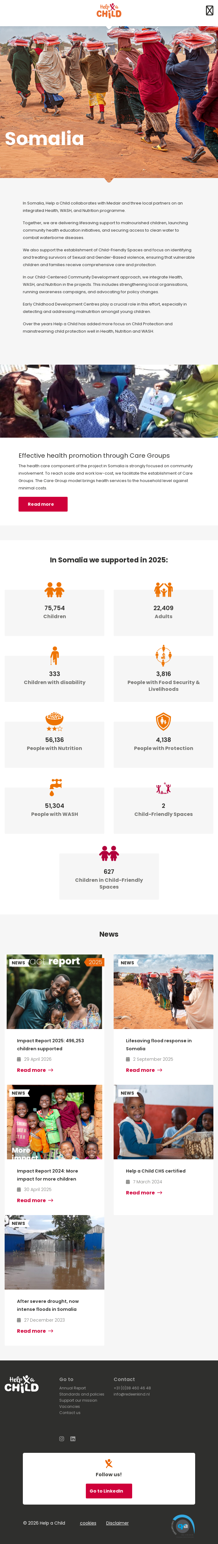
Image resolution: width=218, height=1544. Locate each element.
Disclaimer (117, 1523)
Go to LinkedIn (107, 1491)
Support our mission (78, 1400)
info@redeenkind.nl (132, 1394)
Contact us (70, 1412)
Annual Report (72, 1388)
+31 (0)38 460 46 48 (132, 1388)
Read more (41, 504)
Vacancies (69, 1406)
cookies (88, 1523)
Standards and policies (81, 1394)
